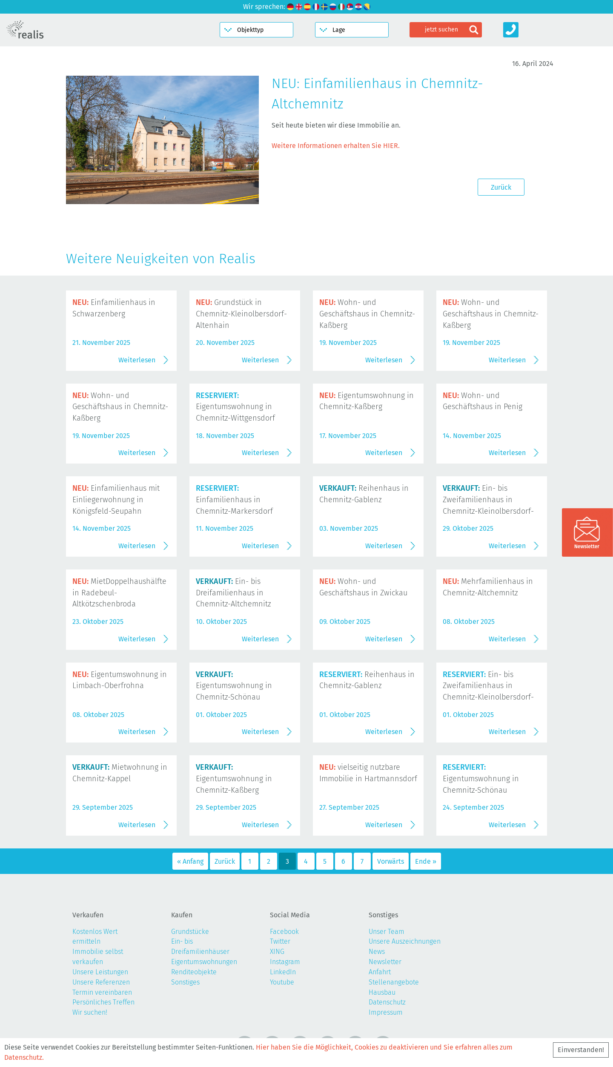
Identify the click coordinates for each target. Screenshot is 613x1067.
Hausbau (382, 992)
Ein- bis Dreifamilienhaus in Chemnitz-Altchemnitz (233, 593)
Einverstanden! (581, 1050)
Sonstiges (185, 982)
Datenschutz (387, 1002)
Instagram (285, 962)
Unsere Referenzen (101, 982)
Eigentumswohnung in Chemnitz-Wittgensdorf (235, 407)
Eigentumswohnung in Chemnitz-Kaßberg (234, 779)
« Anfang (190, 861)
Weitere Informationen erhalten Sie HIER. (336, 146)
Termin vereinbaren (102, 992)
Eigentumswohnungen (204, 962)
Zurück (501, 187)
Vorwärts (390, 861)
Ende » (425, 861)
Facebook (284, 932)
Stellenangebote (394, 982)
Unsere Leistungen (100, 972)
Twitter (280, 941)
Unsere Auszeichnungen (405, 941)
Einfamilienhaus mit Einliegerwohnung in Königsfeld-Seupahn (116, 500)
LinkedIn (283, 972)
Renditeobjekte (194, 972)
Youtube (282, 982)
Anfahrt (380, 972)
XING (277, 951)
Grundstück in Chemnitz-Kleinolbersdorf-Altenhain (241, 314)
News (377, 951)
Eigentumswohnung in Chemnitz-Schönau (234, 686)
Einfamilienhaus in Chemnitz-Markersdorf (234, 500)
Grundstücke (190, 932)
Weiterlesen (136, 360)
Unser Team (386, 932)
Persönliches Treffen (103, 1002)
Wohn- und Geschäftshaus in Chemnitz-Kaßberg (367, 314)
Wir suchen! (89, 1012)
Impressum (386, 1012)
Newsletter (385, 962)
